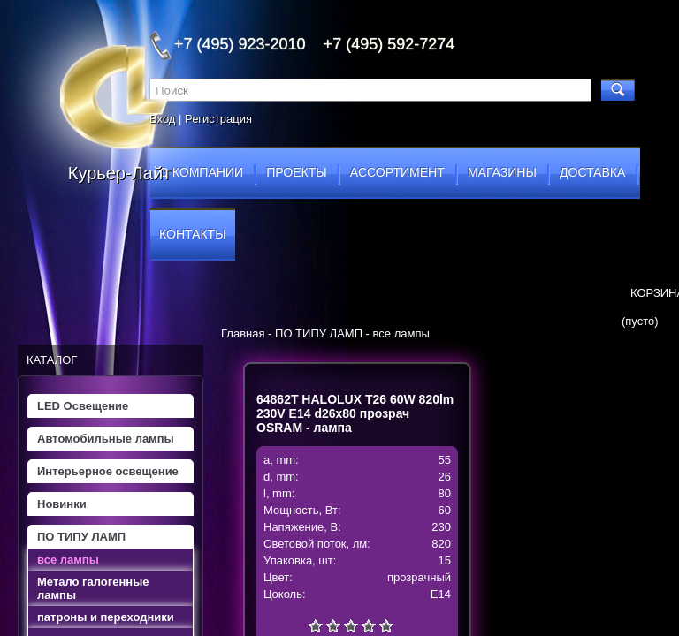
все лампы (68, 559)
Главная (242, 333)
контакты (192, 234)
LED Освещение (82, 406)
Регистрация (218, 118)
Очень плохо (315, 625)
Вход (162, 118)
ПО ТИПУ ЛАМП (81, 536)
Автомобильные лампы (105, 438)
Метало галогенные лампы (93, 588)
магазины (502, 172)
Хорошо (369, 625)
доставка (592, 172)
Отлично (386, 625)
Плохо (333, 625)
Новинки (62, 504)
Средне (351, 625)
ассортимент (397, 172)
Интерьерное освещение (108, 471)
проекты (296, 172)
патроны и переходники (105, 617)
